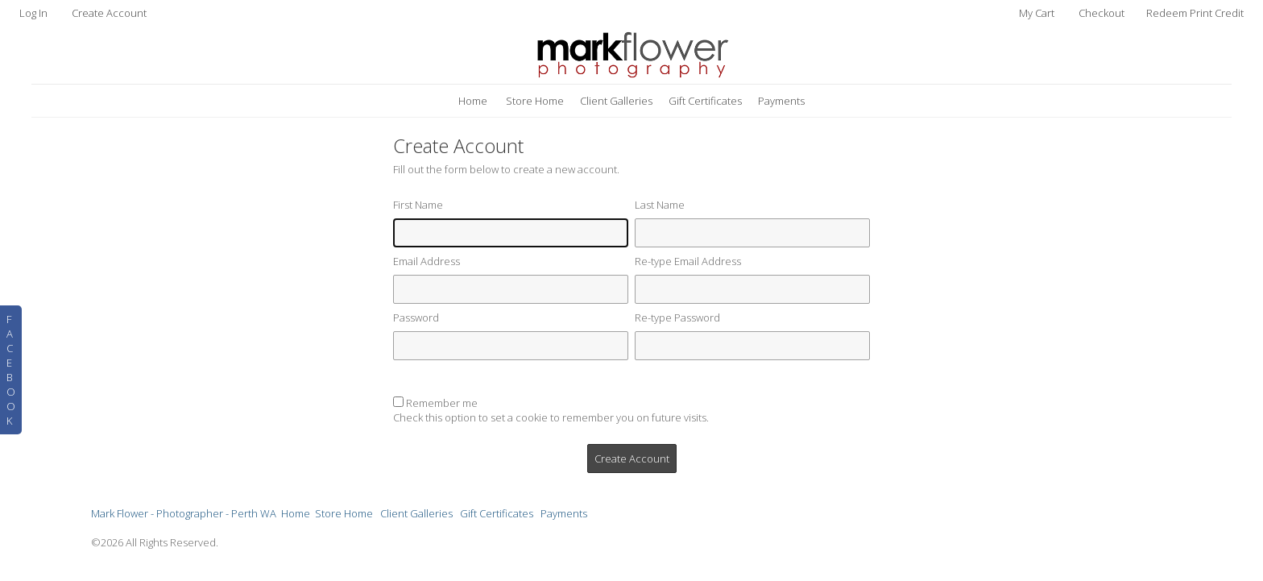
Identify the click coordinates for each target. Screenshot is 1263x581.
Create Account (109, 13)
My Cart (1038, 13)
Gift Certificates (705, 100)
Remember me (442, 403)
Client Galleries (616, 100)
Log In (33, 13)
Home (472, 100)
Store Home (535, 100)
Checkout (1101, 13)
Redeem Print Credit (1195, 13)
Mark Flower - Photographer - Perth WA (183, 513)
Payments (781, 100)
